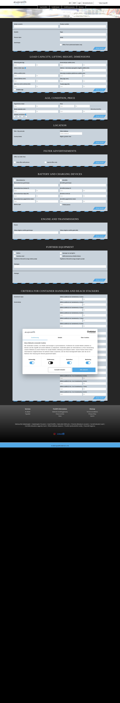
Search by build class (13, 450)
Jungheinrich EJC (18, 528)
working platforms (12, 658)
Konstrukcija (17, 302)
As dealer (27, 412)
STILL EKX (16, 557)
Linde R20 (16, 547)
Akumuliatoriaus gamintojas (21, 183)
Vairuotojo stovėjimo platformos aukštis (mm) (72, 73)
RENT (74, 3)
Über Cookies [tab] (85, 337)
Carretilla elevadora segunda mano (36, 426)
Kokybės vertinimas (20, 114)
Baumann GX (17, 504)
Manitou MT (17, 488)
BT (11, 582)
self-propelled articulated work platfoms (22, 660)
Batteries (13, 643)
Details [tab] (60, 337)
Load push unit (14, 624)
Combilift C (16, 502)
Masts (8, 631)
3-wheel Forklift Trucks (17, 452)
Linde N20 (16, 559)
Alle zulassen (84, 369)
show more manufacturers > (19, 593)
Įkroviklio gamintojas (65, 183)
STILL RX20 (16, 456)
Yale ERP (16, 462)
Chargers (13, 645)
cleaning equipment (13, 648)
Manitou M (16, 481)
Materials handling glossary (60, 412)
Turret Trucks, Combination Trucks (20, 565)
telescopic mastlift (15, 664)
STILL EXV (16, 530)
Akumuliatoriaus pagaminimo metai (24, 199)
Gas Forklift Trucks (15, 601)
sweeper (12, 650)
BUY (70, 3)
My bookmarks (87, 3)
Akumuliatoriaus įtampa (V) (21, 188)
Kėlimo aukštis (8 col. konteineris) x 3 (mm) (71, 297)
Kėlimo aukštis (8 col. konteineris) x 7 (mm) (71, 318)
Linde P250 (16, 572)
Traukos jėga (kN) (65, 84)
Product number (64, 24)
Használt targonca (89, 426)
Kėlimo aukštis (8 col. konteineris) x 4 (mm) (71, 302)
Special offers (11, 614)
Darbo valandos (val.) (20, 109)
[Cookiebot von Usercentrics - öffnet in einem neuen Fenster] (88, 332)
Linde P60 (16, 576)
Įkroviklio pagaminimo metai (68, 199)
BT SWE (15, 532)
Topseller (27, 414)
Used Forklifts (51, 424)
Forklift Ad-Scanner (12, 669)
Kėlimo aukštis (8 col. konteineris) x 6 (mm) (71, 313)
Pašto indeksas (64, 131)
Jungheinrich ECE (18, 555)
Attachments (11, 622)
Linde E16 (16, 454)
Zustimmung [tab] (35, 337)
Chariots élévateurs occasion (80, 424)
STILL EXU (16, 513)
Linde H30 (16, 471)
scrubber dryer (14, 654)
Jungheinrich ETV (18, 544)
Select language (8, 701)
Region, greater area (65, 136)
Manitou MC (17, 483)
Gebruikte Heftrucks (63, 424)
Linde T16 (16, 515)
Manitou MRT (17, 490)
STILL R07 (16, 574)
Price (61, 104)
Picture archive (60, 414)
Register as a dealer (12, 697)
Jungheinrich (14, 586)
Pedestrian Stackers (16, 509)
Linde (11, 587)
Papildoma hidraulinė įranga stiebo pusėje (25, 259)
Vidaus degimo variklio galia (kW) (69, 230)
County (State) (18, 136)
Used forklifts (43, 7)
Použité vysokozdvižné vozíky (73, 426)
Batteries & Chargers (13, 641)
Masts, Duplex (14, 635)
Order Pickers (14, 551)
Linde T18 (16, 521)
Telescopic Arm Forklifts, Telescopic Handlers (24, 486)
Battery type (17, 204)
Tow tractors (14, 566)
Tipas (61, 32)
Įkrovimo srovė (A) (65, 193)
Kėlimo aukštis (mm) (19, 73)
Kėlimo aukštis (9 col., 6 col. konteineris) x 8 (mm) (73, 392)
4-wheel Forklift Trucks (17, 465)
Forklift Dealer (56, 7)
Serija (61, 37)
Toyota (12, 591)
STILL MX (16, 542)
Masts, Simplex (14, 633)
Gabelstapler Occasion (39, 424)
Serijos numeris (18, 24)
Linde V (15, 553)
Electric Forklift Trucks (17, 599)
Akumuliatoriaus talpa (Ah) (21, 193)
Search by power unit (13, 595)
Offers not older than (20, 157)
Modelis (16, 32)
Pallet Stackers (14, 525)
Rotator (12, 626)
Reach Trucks (14, 538)
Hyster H (16, 473)
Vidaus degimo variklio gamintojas (23, 230)
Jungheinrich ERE (18, 517)
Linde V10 (16, 561)
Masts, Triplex (14, 637)
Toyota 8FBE (17, 460)
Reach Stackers (14, 498)
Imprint (92, 416)
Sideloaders (13, 500)
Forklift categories (12, 612)
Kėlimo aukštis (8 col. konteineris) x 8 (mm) (71, 323)
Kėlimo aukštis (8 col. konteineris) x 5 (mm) (71, 307)
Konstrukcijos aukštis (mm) (67, 62)
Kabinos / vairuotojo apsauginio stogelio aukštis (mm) (74, 68)
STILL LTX (16, 570)
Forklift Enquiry (11, 608)
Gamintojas (17, 42)
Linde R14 (16, 540)
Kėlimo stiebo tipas (20, 68)
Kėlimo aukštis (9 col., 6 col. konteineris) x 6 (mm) (73, 381)
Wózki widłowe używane (55, 426)
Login (79, 3)
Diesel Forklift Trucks (16, 597)
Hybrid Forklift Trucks (16, 605)
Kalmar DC (16, 475)
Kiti (11, 629)
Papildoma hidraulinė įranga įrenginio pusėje (72, 259)
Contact (9, 685)
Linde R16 (16, 545)
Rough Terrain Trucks (16, 479)
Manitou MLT (17, 492)
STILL (11, 589)
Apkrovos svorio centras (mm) (22, 84)
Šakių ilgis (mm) (64, 78)
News (60, 416)
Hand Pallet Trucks (16, 606)
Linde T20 (16, 519)
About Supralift (103, 3)
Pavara (16, 225)
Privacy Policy (92, 414)
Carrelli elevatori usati (97, 424)
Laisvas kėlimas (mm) (20, 78)
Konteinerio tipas (18, 297)
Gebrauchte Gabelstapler (23, 424)
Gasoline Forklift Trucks (17, 603)
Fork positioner (14, 627)
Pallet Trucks (14, 511)
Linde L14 (16, 526)
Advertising (10, 688)
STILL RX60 (16, 467)
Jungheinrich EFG (18, 458)
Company (10, 683)
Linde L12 (16, 534)
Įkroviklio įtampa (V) (65, 188)
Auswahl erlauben (59, 369)
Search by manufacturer (14, 580)
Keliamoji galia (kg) (19, 62)
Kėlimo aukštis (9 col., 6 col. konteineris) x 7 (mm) (73, 386)
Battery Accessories (16, 646)
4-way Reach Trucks (16, 507)
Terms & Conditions (92, 412)
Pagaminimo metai (19, 104)
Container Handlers (16, 496)
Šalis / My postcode (19, 131)
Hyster (12, 584)
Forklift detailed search (14, 610)
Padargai (16, 273)
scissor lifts (13, 662)
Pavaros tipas (17, 37)
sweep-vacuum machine (17, 652)
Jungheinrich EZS (18, 568)
